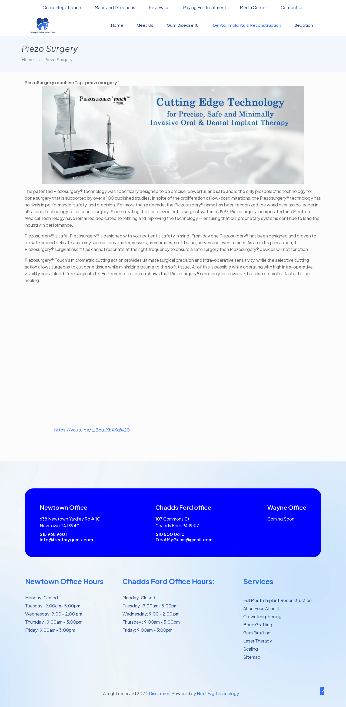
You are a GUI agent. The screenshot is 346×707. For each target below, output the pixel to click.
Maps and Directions (115, 7)
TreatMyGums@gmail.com (183, 539)
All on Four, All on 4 (261, 608)
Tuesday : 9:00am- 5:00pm (52, 606)
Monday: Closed (41, 597)
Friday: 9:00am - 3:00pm (50, 630)
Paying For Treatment (204, 7)
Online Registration (61, 7)
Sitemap (251, 657)
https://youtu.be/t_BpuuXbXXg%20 (92, 430)
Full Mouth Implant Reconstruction (277, 600)
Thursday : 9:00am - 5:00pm (53, 622)
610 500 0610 (170, 534)
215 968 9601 (53, 534)
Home (28, 59)
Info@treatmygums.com (66, 539)
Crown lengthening (262, 616)
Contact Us (292, 7)
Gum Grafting (257, 632)
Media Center (253, 7)
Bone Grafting (257, 624)
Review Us (159, 7)
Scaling (250, 649)
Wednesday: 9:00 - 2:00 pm (53, 614)
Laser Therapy (257, 641)
